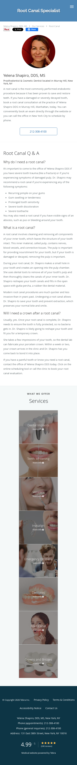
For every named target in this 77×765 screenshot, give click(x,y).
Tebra (53, 752)
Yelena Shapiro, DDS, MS (15, 26)
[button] (72, 6)
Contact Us (51, 708)
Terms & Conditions (64, 699)
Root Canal (54, 26)
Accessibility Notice (30, 708)
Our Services (38, 26)
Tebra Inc (24, 699)
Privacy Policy (41, 699)
